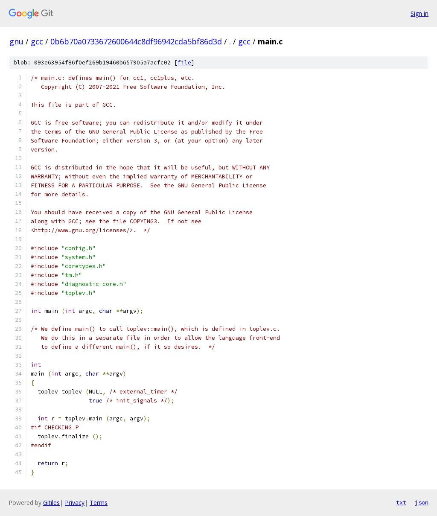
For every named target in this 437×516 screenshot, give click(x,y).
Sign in (419, 13)
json (421, 502)
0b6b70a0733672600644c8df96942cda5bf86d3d (136, 41)
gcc (37, 41)
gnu (16, 41)
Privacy (74, 503)
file (184, 62)
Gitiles (51, 503)
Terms (99, 503)
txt (401, 502)
